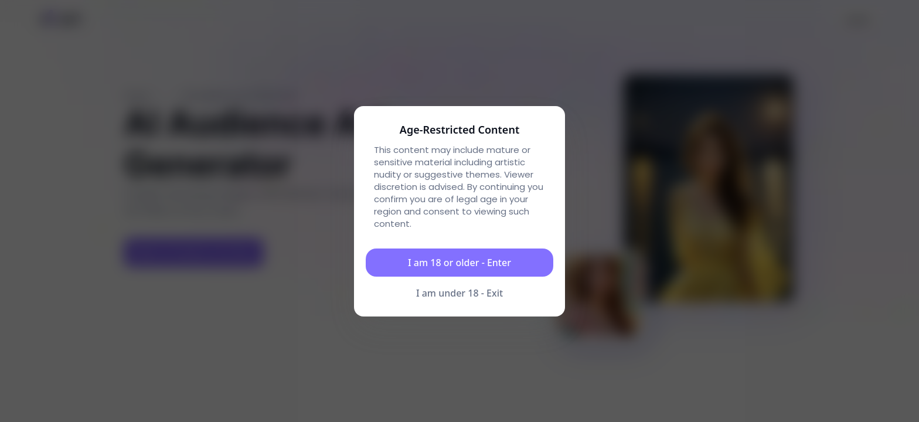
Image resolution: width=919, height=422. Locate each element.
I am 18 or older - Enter (459, 262)
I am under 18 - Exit (459, 293)
